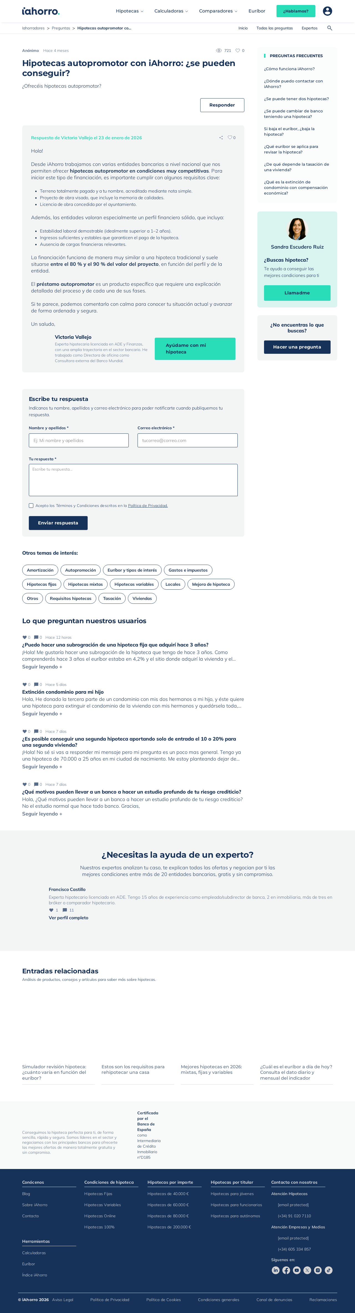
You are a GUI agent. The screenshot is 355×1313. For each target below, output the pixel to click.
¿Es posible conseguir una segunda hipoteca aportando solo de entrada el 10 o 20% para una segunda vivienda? (129, 742)
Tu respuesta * (43, 458)
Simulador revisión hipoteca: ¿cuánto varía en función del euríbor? (54, 1072)
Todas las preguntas (275, 28)
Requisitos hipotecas (71, 598)
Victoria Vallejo (73, 337)
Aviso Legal (62, 1299)
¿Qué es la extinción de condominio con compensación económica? (296, 188)
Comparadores (216, 11)
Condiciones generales (218, 1299)
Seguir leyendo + (42, 666)
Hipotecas (127, 11)
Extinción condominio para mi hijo (63, 692)
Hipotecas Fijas (98, 1193)
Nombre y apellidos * (49, 427)
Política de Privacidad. (148, 505)
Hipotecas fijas (42, 584)
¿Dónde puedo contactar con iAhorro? (293, 84)
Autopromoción (80, 570)
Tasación (112, 598)
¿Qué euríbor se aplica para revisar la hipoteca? (291, 149)
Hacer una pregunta (297, 347)
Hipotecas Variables (102, 1204)
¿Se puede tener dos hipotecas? (296, 98)
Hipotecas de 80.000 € (168, 1215)
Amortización (40, 570)
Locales (173, 584)
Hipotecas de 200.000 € (169, 1226)
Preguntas (61, 28)
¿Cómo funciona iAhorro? (289, 68)
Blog (26, 1193)
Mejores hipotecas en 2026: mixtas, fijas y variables (211, 1069)
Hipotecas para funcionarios (236, 1204)
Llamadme (297, 293)
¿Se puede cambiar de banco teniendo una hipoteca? (293, 113)
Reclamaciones (323, 1299)
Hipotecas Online (100, 1215)
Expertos (310, 28)
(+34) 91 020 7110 (291, 1215)
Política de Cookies (163, 1299)
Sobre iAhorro (35, 1204)
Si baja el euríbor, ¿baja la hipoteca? (289, 131)
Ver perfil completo (68, 917)
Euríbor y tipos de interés (132, 570)
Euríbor (256, 11)
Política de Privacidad (109, 1299)
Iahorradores (33, 28)
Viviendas (142, 598)
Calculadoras (168, 11)
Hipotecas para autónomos (235, 1215)
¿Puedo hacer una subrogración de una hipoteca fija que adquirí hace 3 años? (115, 645)
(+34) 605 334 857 (291, 1249)
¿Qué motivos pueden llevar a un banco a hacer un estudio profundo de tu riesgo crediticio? (131, 792)
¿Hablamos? (296, 11)
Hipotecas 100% (99, 1226)
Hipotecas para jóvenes (232, 1193)
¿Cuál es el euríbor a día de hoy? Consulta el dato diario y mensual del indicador (296, 1072)
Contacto (30, 1215)
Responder (222, 105)
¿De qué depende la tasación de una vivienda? (296, 167)
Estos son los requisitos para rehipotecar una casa (133, 1069)
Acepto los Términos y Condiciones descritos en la (102, 505)
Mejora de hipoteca (211, 584)
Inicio (243, 28)
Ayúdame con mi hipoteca (186, 349)
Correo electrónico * (156, 427)
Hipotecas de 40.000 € (168, 1193)
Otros (32, 598)
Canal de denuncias (275, 1299)
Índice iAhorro (34, 1274)
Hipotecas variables (134, 584)
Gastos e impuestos (188, 570)
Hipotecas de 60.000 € (168, 1204)
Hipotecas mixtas (85, 584)
